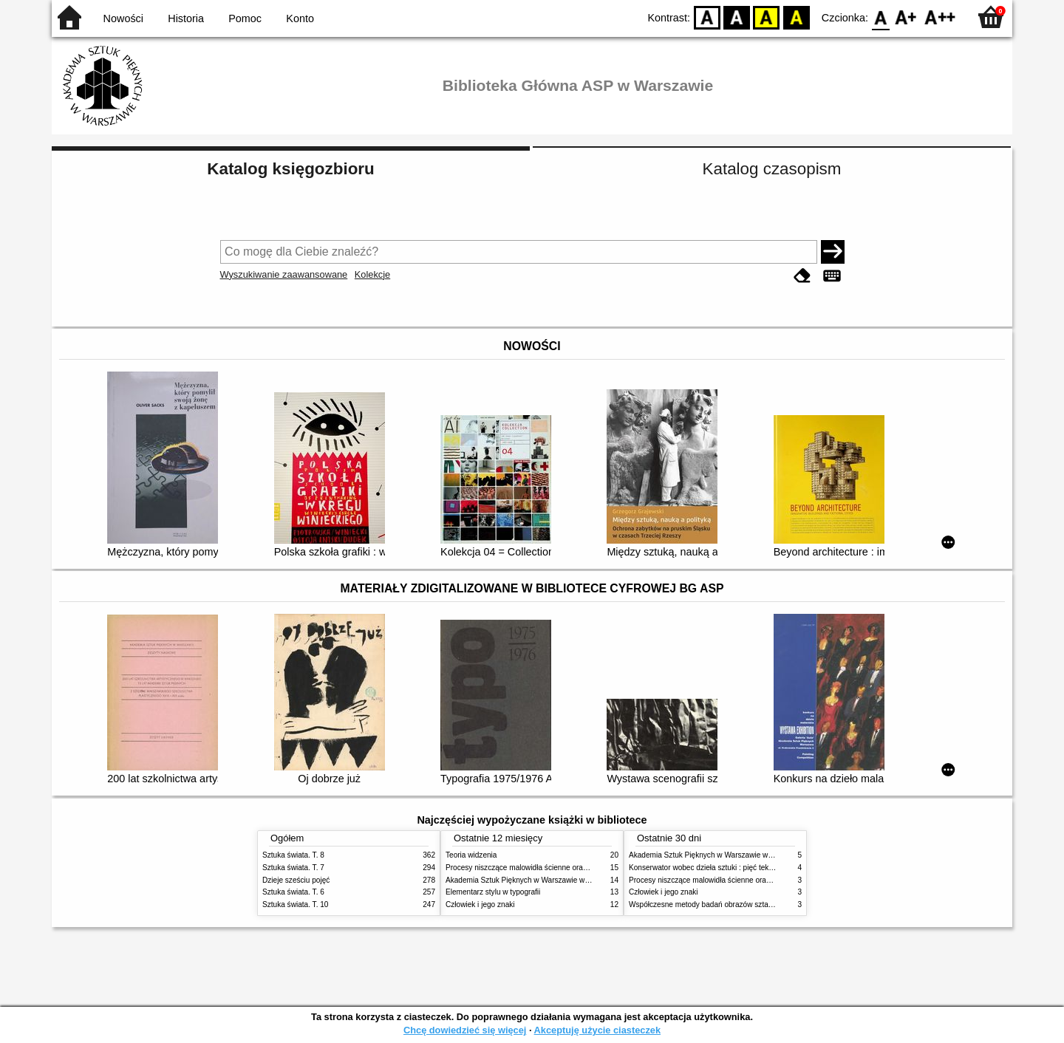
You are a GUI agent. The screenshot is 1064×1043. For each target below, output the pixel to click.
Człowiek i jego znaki (480, 904)
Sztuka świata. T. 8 (293, 855)
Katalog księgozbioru (290, 169)
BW (736, 16)
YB (766, 16)
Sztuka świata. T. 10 (295, 904)
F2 (940, 16)
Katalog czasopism (772, 169)
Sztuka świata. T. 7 (293, 868)
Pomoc (245, 18)
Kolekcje (372, 274)
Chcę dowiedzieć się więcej (464, 1030)
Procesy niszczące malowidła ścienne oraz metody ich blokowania (555, 868)
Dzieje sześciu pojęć (296, 880)
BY (796, 16)
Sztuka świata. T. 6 (293, 892)
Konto (300, 18)
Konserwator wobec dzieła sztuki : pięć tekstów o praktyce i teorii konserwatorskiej (764, 868)
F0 (880, 16)
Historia (186, 18)
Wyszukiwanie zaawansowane (284, 274)
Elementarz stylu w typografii (493, 892)
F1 (906, 16)
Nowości (123, 18)
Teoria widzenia (471, 855)
